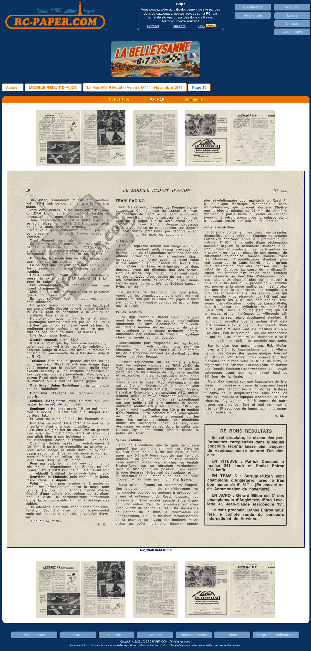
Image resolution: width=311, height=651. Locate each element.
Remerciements (193, 635)
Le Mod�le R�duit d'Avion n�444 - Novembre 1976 (135, 87)
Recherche (253, 15)
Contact (155, 635)
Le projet (78, 635)
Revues (292, 7)
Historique (117, 635)
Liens (232, 635)
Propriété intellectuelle (276, 635)
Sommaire (193, 99)
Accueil (12, 87)
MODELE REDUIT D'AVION (53, 87)
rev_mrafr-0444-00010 (156, 548)
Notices (292, 24)
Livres (292, 15)
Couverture (119, 99)
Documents (253, 7)
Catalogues (292, 32)
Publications (34, 635)
